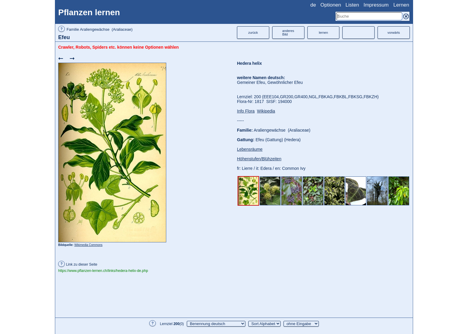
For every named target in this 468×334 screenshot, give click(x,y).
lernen (323, 32)
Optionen (331, 5)
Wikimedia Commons (88, 245)
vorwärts (393, 32)
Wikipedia (266, 111)
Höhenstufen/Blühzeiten (259, 158)
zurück (253, 32)
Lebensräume (250, 149)
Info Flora (246, 111)
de (313, 5)
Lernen (401, 5)
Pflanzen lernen (89, 12)
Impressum (376, 5)
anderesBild (288, 32)
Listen (352, 5)
